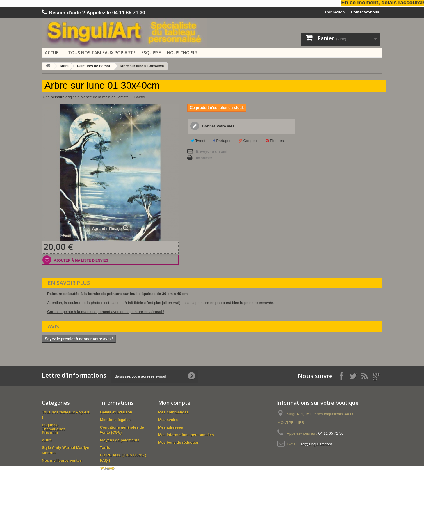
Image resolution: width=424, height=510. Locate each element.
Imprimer (204, 158)
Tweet (198, 140)
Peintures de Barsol (93, 66)
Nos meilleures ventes (62, 460)
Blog (104, 475)
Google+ (248, 140)
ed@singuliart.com (316, 444)
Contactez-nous (365, 12)
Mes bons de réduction (178, 442)
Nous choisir (182, 52)
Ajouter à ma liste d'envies (80, 260)
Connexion (335, 12)
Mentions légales (115, 419)
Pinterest (275, 140)
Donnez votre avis (217, 126)
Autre (64, 66)
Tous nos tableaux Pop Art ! (101, 52)
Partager (222, 140)
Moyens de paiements (119, 440)
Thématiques (53, 468)
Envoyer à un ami (211, 151)
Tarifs (105, 447)
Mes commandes (173, 412)
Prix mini (50, 432)
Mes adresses (170, 427)
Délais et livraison (116, 412)
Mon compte (174, 402)
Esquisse (151, 52)
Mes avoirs (168, 419)
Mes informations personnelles (186, 435)
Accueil (53, 52)
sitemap (107, 468)
